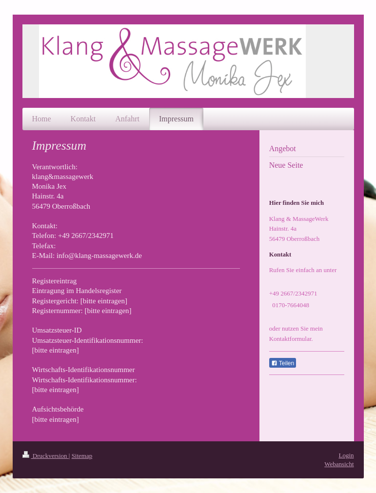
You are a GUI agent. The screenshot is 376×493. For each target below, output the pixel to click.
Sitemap (82, 455)
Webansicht (339, 464)
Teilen (282, 363)
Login (346, 455)
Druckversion (45, 455)
